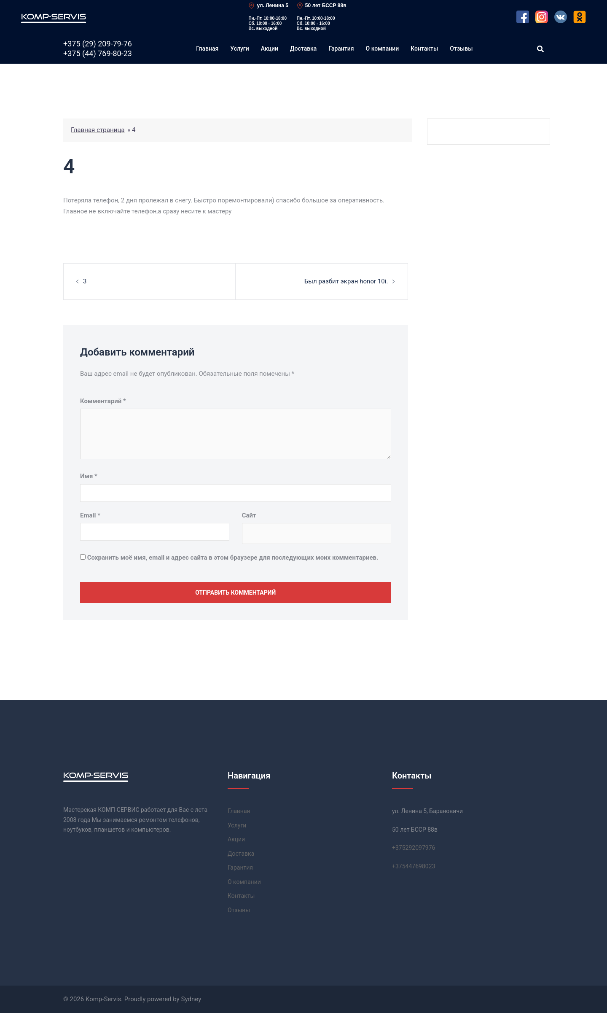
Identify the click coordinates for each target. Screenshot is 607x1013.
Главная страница (97, 130)
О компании (382, 48)
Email (90, 515)
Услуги (239, 48)
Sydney (191, 999)
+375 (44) (97, 53)
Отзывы (461, 48)
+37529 (413, 847)
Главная (207, 48)
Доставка (303, 48)
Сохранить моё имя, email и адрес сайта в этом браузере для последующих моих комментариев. (233, 557)
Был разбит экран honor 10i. (346, 281)
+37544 (413, 865)
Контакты (424, 48)
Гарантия (341, 48)
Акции (269, 48)
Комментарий (103, 401)
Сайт (249, 515)
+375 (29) (97, 44)
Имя (88, 476)
